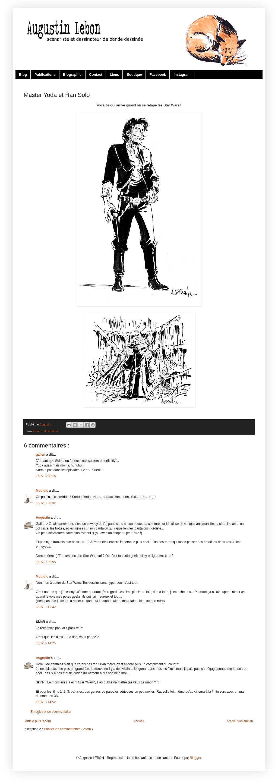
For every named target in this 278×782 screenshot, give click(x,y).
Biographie (72, 74)
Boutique (134, 74)
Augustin (43, 517)
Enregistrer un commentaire (50, 712)
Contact (95, 74)
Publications (44, 74)
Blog (23, 74)
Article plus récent (38, 721)
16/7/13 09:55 (46, 562)
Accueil (139, 721)
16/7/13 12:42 (46, 607)
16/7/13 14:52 (46, 702)
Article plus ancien (240, 721)
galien (41, 454)
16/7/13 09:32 (46, 503)
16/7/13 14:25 (46, 643)
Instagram (181, 74)
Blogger (195, 758)
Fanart (37, 431)
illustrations (51, 431)
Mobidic (42, 491)
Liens (114, 74)
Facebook (158, 74)
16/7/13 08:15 (46, 476)
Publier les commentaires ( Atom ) (68, 729)
